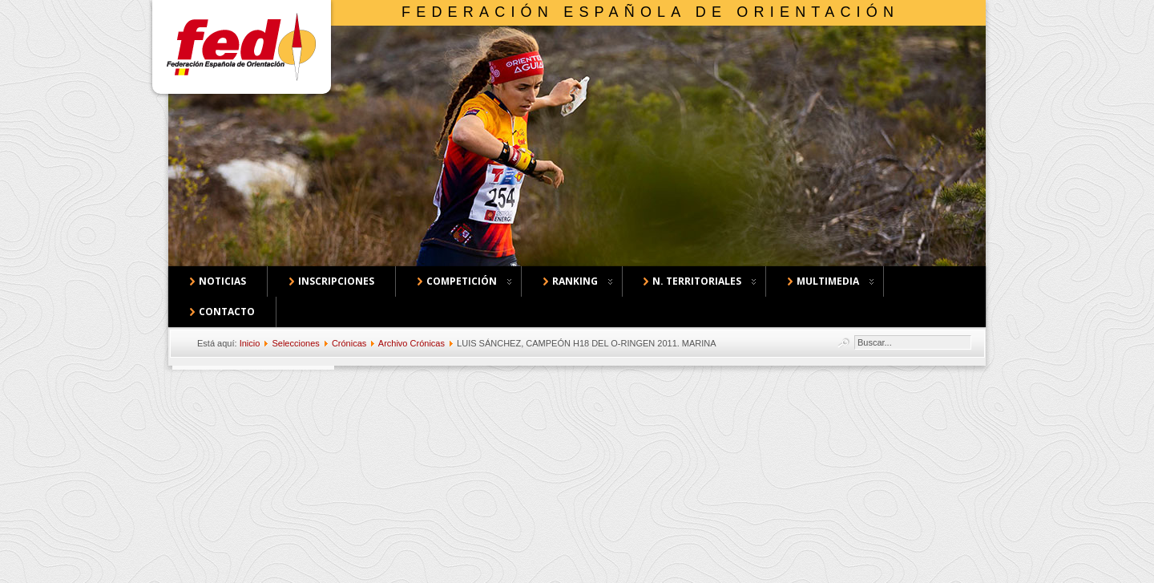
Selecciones (295, 343)
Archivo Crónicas (411, 343)
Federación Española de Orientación (650, 12)
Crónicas (349, 343)
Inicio (250, 343)
